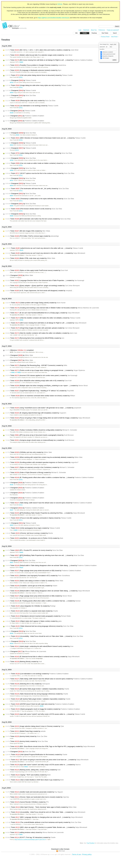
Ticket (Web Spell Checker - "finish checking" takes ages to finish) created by (41, 807)
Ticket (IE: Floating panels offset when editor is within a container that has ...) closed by (49, 477)
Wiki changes (104, 58)
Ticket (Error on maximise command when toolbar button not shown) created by (40, 396)
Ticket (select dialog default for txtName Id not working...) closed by (38, 153)
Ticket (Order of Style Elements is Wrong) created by (35, 472)
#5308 (11, 215)
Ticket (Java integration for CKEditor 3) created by (30, 606)
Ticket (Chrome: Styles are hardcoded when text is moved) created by (37, 797)
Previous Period (105, 36)
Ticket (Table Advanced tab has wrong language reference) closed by (39, 626)
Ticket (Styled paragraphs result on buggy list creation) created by (42, 709)
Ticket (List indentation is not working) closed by (31, 106)
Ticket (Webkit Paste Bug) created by (25, 731)
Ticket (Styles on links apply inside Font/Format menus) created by (36, 270)
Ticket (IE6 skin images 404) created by (27, 231)
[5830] (20, 211)
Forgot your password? (113, 30)
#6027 (11, 562)
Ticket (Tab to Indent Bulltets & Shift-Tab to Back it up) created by (34, 780)
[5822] (20, 505)
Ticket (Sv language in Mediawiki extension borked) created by (33, 70)
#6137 (11, 510)
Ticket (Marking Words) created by (23, 662)
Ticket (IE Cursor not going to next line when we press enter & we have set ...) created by (46, 760)
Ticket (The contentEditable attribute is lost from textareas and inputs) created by (43, 822)
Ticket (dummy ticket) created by (26, 741)
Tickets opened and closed (107, 54)
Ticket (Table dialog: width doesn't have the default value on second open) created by (49, 679)
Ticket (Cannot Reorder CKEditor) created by (27, 802)
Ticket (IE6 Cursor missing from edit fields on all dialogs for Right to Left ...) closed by (48, 60)
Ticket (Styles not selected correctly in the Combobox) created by (39, 467)
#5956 (11, 170)
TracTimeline (91, 843)
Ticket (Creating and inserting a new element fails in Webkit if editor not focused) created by (52, 308)
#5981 (13, 372)
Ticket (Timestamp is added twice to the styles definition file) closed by (39, 199)
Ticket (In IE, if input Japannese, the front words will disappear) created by (39, 291)
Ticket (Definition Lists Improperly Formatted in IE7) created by (37, 576)
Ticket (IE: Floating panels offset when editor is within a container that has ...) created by (43, 601)
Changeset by (20, 80)
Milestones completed (106, 52)
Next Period (114, 36)
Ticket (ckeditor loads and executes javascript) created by (34, 792)
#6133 (41, 706)
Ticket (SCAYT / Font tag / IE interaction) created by (30, 837)
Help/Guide (86, 30)
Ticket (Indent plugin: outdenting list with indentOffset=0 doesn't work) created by (39, 646)
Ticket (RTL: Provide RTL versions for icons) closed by (34, 550)
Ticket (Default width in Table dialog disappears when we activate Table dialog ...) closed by (51, 565)
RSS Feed (62, 851)
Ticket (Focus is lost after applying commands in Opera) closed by (38, 518)
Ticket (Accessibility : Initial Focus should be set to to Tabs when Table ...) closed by (44, 636)
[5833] (17, 150)
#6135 (11, 633)
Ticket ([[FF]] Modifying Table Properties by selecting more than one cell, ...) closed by (44, 555)
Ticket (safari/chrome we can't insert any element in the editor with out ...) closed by (44, 248)
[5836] (20, 155)
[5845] (20, 77)
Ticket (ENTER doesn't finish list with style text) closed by (39, 704)
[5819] (20, 628)
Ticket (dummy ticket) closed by (26, 736)
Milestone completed (19, 350)
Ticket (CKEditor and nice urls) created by (28, 452)
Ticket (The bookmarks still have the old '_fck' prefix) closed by (37, 189)
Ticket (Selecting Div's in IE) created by (27, 684)
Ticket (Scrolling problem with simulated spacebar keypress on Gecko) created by (41, 462)
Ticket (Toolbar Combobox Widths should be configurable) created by (41, 430)
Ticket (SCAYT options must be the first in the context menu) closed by (39, 173)
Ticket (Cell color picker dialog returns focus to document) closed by (39, 75)
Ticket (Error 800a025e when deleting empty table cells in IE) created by (38, 381)
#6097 (11, 195)
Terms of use (76, 854)
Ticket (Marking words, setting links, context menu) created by (32, 770)
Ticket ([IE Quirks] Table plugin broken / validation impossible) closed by (37, 689)
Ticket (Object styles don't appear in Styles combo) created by (33, 621)
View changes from (109, 44)
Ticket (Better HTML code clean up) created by (30, 258)
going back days (106, 46)
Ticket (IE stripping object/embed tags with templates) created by (35, 413)
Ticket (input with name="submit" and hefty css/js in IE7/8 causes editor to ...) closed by (45, 714)
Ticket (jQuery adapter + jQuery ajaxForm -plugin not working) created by (42, 286)
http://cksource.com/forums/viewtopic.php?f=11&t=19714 (29, 839)
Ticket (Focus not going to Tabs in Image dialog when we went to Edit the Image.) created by (47, 418)
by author (108, 49)
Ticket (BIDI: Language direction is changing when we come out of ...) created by (44, 817)
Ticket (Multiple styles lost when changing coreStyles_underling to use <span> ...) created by (46, 386)
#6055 (11, 205)
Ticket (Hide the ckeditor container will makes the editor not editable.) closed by (42, 318)
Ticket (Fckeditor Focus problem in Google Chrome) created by (35, 65)
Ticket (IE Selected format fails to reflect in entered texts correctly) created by (42, 657)
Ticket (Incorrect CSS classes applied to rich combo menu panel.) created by (41, 375)
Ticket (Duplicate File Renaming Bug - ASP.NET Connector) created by (36, 365)
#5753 (11, 160)
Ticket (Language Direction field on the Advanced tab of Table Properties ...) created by (44, 280)
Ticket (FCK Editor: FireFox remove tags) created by (32, 236)
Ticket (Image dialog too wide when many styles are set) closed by (38, 85)
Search (115, 33)
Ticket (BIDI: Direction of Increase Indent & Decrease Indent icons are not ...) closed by (45, 138)
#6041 (17, 135)
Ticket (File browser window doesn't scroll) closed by (33, 209)
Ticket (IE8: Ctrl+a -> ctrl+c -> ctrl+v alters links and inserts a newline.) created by (41, 50)
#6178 (21, 250)
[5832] (20, 190)
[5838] (20, 140)
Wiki (76, 33)
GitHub (59, 4)
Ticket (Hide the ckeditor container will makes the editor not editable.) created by (41, 333)
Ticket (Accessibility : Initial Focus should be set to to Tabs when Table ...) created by (45, 812)
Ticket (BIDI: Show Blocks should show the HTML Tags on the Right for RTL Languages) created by (50, 746)
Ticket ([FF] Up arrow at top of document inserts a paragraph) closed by (39, 435)
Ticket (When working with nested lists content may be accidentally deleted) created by (43, 457)
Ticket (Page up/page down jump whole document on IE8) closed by (43, 571)
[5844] (20, 87)
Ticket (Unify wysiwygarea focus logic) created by (32, 528)
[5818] (20, 638)
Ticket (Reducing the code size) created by (30, 101)
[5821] (20, 520)
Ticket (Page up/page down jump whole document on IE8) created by (38, 596)
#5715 (11, 82)
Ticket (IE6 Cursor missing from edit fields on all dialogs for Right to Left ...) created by (45, 323)
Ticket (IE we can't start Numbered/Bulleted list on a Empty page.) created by (42, 313)
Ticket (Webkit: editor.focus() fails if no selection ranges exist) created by (38, 55)
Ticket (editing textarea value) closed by (34, 832)
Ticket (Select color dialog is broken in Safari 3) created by (34, 581)
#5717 (11, 180)
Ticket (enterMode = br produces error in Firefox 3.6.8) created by (34, 538)
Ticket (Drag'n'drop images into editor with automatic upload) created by (42, 328)
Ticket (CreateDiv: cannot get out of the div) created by (31, 586)
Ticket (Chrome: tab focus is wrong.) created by (29, 533)
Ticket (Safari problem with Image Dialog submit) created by (35, 303)
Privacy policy (86, 854)
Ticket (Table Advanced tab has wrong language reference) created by (36, 694)
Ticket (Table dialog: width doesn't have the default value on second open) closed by (48, 503)
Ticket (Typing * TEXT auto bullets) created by (27, 775)
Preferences (102, 30)
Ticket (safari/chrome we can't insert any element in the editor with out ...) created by (45, 253)
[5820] (20, 557)
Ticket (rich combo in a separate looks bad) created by (31, 611)
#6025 (11, 525)
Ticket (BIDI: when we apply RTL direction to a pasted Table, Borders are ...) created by (46, 827)
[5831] (20, 200)
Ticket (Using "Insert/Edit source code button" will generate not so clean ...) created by (43, 408)
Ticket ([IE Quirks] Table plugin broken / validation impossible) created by (37, 699)
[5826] (20, 479)
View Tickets (105, 33)
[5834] (20, 175)
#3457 (21, 834)
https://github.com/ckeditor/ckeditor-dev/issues (53, 18)
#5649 (11, 92)
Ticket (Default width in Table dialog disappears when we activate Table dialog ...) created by (47, 591)
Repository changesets (106, 56)
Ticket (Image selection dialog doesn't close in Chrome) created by (34, 726)
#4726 (26, 766)
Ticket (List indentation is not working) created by (37, 674)
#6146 (11, 484)
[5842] (20, 107)
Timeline (84, 33)
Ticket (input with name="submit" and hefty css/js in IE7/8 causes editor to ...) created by (43, 765)
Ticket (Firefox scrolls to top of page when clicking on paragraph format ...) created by (45, 370)
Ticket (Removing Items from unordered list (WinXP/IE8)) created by (34, 338)
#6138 (11, 112)
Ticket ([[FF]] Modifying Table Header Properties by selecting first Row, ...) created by (45, 513)
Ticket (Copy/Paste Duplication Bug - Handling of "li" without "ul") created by (39, 391)
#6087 (21, 62)
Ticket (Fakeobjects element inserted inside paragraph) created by (38, 616)
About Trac (94, 30)
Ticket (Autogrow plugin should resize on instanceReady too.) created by (39, 440)
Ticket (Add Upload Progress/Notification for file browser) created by (36, 755)
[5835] (20, 165)
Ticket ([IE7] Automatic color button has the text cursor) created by (38, 219)
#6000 (19, 372)
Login (79, 30)
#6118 (11, 643)
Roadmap (94, 33)
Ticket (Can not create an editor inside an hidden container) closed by (39, 163)
